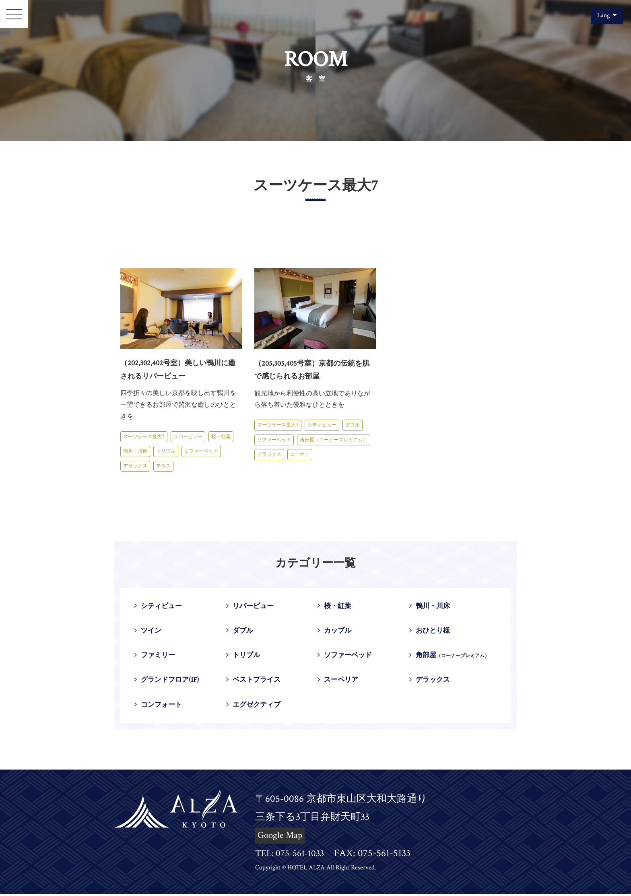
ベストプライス (254, 681)
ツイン (148, 631)
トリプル (165, 451)
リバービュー (187, 436)
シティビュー (321, 425)
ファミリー (155, 656)
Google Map (282, 837)
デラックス (135, 466)
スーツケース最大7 (144, 436)
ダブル (352, 425)
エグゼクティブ (254, 706)
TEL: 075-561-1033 (293, 855)
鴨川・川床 (135, 451)
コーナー (299, 454)
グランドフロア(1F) (168, 681)
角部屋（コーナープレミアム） (333, 440)
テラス (163, 466)
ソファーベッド (201, 451)
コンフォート (159, 706)
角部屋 (450, 656)
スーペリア (339, 681)
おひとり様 (430, 631)
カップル (335, 631)
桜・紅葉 (221, 436)
